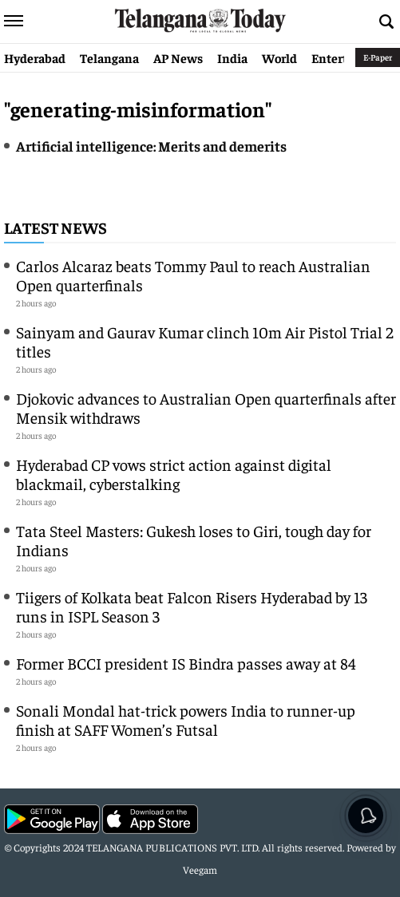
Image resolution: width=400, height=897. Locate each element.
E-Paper (377, 57)
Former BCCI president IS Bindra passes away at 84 (186, 663)
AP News (178, 57)
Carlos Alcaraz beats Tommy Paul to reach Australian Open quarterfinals (193, 274)
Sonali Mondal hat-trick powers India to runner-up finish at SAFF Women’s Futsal (185, 719)
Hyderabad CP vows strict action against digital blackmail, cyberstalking (173, 473)
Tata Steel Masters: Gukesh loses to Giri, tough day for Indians (193, 539)
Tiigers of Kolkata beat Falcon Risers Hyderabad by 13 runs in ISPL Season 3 (191, 606)
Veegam (200, 869)
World (279, 57)
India (232, 57)
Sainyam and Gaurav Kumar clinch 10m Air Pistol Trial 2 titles (205, 341)
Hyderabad (34, 57)
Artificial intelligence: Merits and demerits (151, 145)
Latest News (55, 227)
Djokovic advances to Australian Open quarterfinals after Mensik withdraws (206, 407)
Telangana (109, 57)
